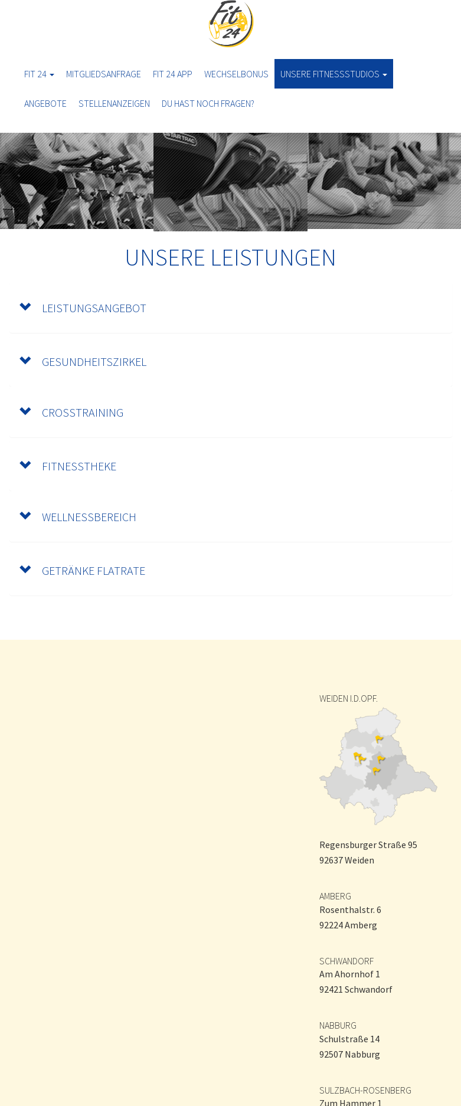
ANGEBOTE (45, 103)
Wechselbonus (236, 74)
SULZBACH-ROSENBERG (365, 1090)
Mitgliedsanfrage (103, 74)
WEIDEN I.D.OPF (347, 698)
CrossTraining (71, 412)
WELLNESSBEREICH (77, 516)
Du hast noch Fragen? (208, 103)
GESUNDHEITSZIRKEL (82, 361)
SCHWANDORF (346, 961)
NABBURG (338, 1025)
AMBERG (335, 896)
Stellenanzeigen (114, 103)
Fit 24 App (172, 74)
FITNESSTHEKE (67, 466)
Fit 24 (39, 74)
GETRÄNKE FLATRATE (82, 570)
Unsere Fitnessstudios (333, 74)
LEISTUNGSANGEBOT (82, 307)
